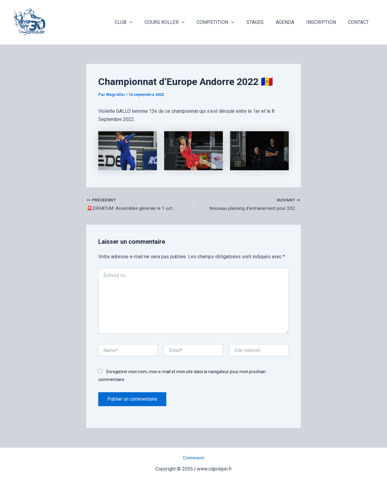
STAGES (263, 22)
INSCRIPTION (325, 22)
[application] (145, 22)
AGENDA (291, 22)
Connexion (194, 458)
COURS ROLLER (178, 22)
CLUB (139, 22)
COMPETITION (226, 22)
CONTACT (359, 22)
